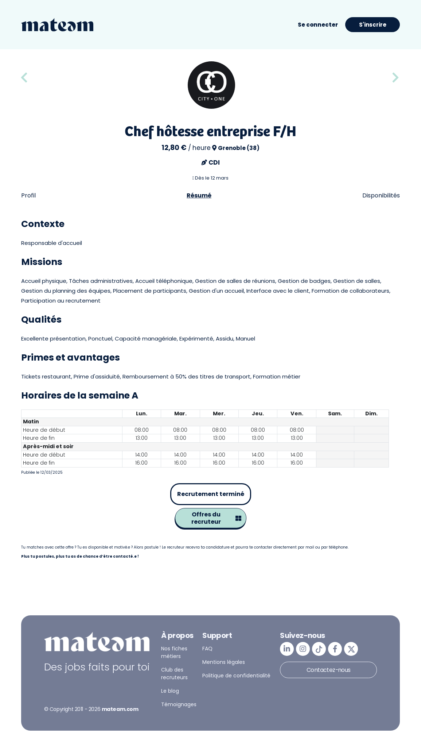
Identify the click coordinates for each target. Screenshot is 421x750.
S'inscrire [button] (372, 24)
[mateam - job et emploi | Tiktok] (319, 649)
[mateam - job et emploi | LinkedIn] (287, 649)
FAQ (207, 648)
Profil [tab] (28, 195)
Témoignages (178, 704)
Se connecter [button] (318, 24)
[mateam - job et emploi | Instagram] (303, 649)
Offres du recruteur (216, 518)
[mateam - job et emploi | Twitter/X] (351, 649)
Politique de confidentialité (236, 675)
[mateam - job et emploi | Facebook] (335, 649)
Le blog (170, 691)
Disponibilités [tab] (381, 195)
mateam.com (120, 709)
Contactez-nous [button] (329, 670)
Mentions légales (223, 662)
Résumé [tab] (199, 195)
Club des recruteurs (174, 673)
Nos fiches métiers (174, 652)
